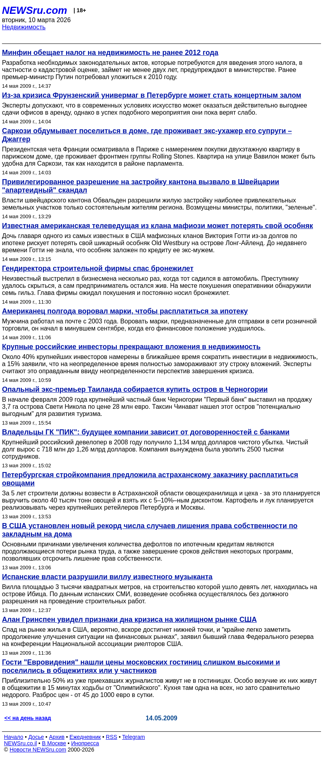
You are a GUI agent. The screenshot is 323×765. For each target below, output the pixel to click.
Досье (36, 737)
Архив (57, 737)
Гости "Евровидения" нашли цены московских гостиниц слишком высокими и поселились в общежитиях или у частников (141, 666)
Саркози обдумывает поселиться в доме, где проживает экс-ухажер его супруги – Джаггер (147, 135)
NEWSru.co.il (20, 743)
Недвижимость (24, 27)
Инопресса (85, 743)
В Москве (54, 743)
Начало (13, 737)
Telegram (133, 737)
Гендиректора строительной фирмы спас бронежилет (98, 268)
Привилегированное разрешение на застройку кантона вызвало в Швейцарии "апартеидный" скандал (140, 186)
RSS (111, 737)
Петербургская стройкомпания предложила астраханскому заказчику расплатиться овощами (150, 479)
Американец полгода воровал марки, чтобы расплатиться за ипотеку (125, 311)
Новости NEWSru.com (38, 749)
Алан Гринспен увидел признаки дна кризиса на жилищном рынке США (129, 619)
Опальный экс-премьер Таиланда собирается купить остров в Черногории (135, 389)
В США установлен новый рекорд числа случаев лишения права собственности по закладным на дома (150, 530)
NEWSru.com (34, 10)
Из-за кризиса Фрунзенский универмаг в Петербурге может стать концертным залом (151, 95)
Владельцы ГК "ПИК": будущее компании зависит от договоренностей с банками (145, 432)
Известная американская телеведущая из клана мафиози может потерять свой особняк (157, 226)
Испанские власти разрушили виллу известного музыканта (107, 577)
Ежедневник (85, 737)
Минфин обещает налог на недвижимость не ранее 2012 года (110, 53)
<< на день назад (27, 718)
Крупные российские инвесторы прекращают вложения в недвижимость (131, 347)
